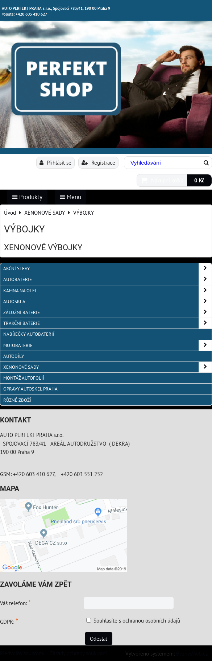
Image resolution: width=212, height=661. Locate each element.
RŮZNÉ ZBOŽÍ (17, 400)
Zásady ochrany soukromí (78, 653)
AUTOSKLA (107, 301)
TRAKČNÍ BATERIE (107, 323)
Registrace (98, 162)
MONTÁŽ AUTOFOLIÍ (23, 378)
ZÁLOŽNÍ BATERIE (107, 312)
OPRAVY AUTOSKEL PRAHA (30, 389)
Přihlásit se (55, 162)
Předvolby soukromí (22, 653)
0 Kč (199, 180)
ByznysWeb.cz (192, 653)
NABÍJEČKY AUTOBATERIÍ (28, 334)
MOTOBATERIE (107, 345)
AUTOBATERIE (107, 279)
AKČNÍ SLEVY (107, 268)
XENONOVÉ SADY (107, 367)
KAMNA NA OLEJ (107, 290)
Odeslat (98, 638)
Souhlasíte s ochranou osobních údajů (136, 620)
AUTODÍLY (13, 356)
